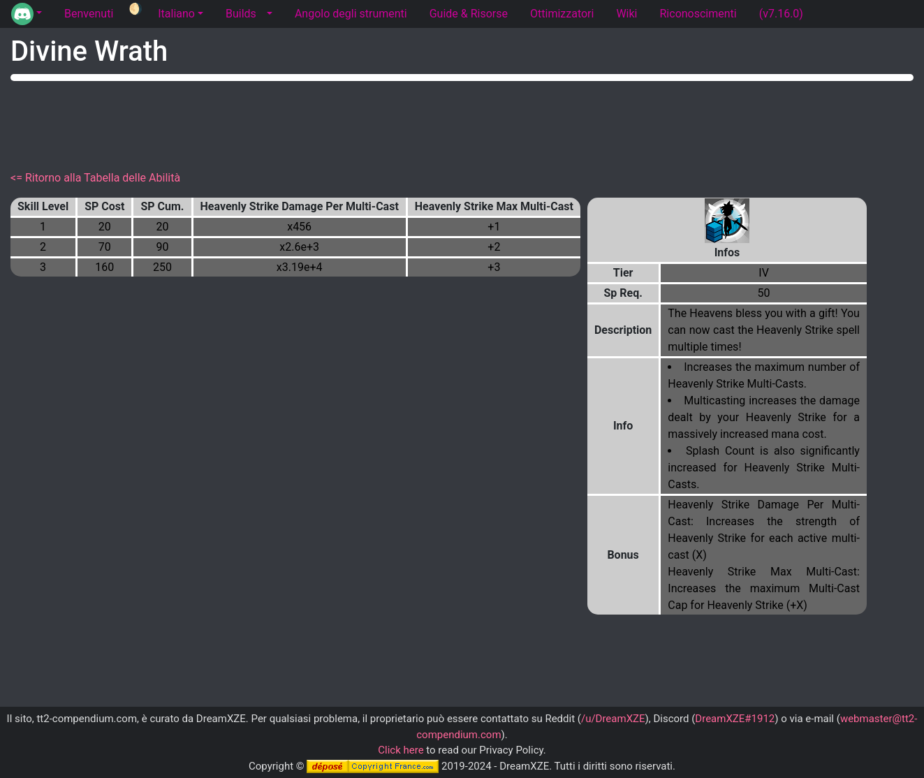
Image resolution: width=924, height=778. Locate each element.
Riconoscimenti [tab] (698, 13)
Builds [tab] (241, 13)
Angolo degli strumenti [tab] (351, 13)
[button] (26, 14)
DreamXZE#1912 (735, 718)
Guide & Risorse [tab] (469, 13)
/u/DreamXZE (613, 718)
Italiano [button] (176, 13)
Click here (400, 750)
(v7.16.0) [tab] (781, 13)
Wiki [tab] (626, 13)
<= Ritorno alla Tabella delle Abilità (95, 177)
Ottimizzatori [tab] (562, 13)
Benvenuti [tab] (88, 13)
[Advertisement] (462, 122)
